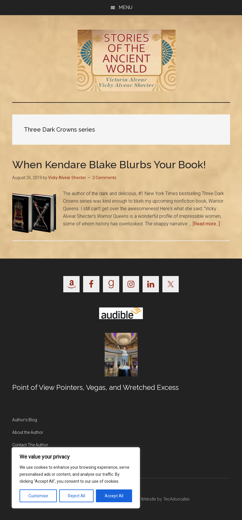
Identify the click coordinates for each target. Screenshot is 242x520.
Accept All (114, 496)
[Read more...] (206, 224)
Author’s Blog (24, 420)
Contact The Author (30, 445)
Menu (125, 7)
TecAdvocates (176, 499)
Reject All (76, 496)
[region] (76, 477)
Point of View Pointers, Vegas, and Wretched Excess (95, 387)
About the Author (27, 432)
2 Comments (104, 177)
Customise (38, 496)
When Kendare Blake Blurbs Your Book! (109, 164)
